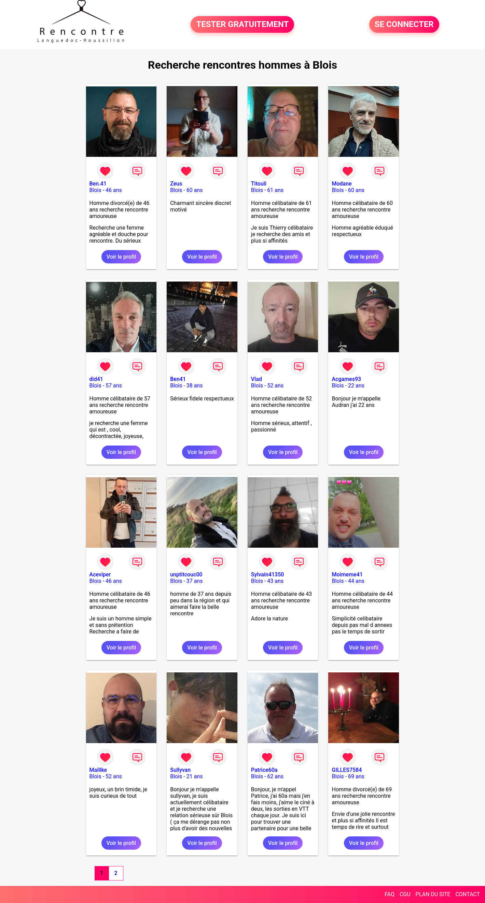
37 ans (194, 581)
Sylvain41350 (267, 574)
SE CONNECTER (404, 24)
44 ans (356, 581)
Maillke (98, 770)
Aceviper (100, 574)
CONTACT (467, 894)
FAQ (389, 894)
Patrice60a (264, 770)
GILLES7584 (347, 770)
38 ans (194, 385)
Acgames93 (346, 379)
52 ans (275, 385)
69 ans (356, 776)
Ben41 (178, 379)
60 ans (194, 190)
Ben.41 (98, 183)
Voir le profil (121, 257)
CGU (405, 894)
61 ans (275, 190)
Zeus (176, 183)
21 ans (194, 776)
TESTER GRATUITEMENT (242, 24)
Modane (341, 183)
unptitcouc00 (186, 574)
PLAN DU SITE (433, 894)
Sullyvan (180, 770)
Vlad (256, 379)
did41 (96, 379)
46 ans (114, 190)
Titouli (258, 183)
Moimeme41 (347, 574)
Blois (95, 190)
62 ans (275, 776)
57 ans (114, 385)
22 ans (356, 385)
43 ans (275, 581)
